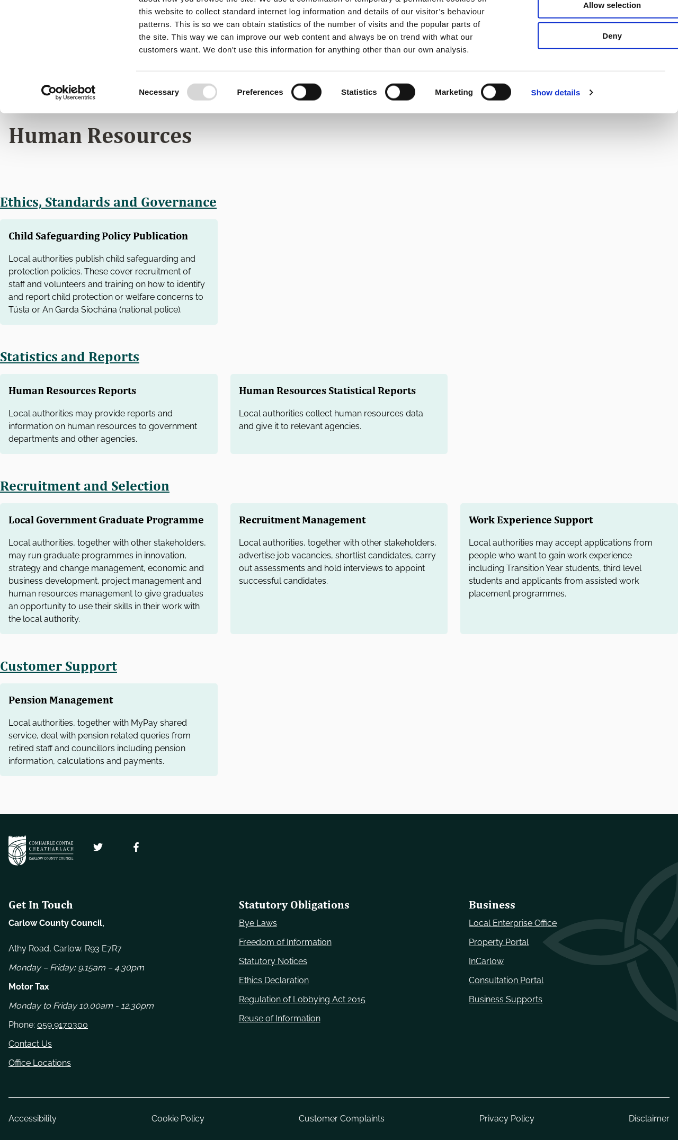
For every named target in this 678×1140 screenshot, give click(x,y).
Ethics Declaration (274, 980)
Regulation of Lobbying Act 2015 (302, 999)
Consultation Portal (506, 980)
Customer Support (59, 682)
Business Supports (505, 999)
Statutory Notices (273, 961)
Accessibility (32, 1119)
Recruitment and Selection (86, 486)
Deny (590, 88)
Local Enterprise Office (513, 923)
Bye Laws (258, 923)
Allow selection (589, 57)
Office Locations (39, 1063)
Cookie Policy (177, 1119)
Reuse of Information (279, 1018)
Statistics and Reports (70, 357)
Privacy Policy (506, 1119)
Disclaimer (649, 1119)
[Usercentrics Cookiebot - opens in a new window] (68, 145)
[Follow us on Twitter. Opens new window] (98, 847)
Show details (556, 144)
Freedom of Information (285, 942)
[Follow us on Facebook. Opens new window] (136, 847)
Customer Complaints (342, 1119)
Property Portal (499, 942)
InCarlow (486, 961)
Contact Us (30, 1044)
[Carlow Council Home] (41, 850)
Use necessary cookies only (590, 26)
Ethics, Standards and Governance (109, 202)
